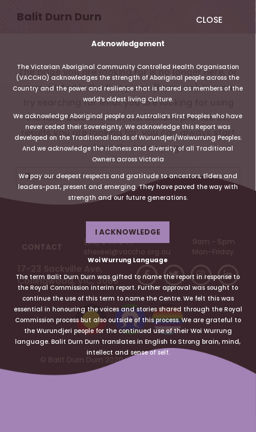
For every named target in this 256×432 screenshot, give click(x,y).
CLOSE (209, 20)
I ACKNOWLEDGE (127, 232)
